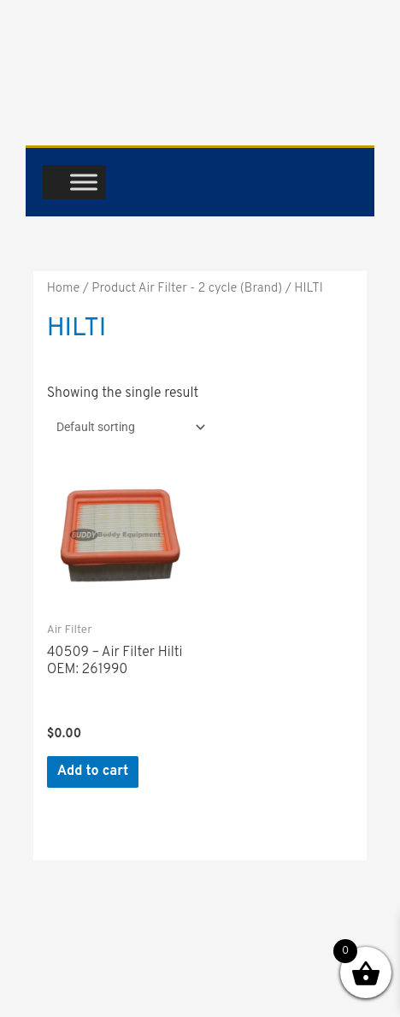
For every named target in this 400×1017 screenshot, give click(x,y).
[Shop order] (128, 427)
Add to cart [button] (93, 771)
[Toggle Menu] (83, 182)
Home (63, 289)
